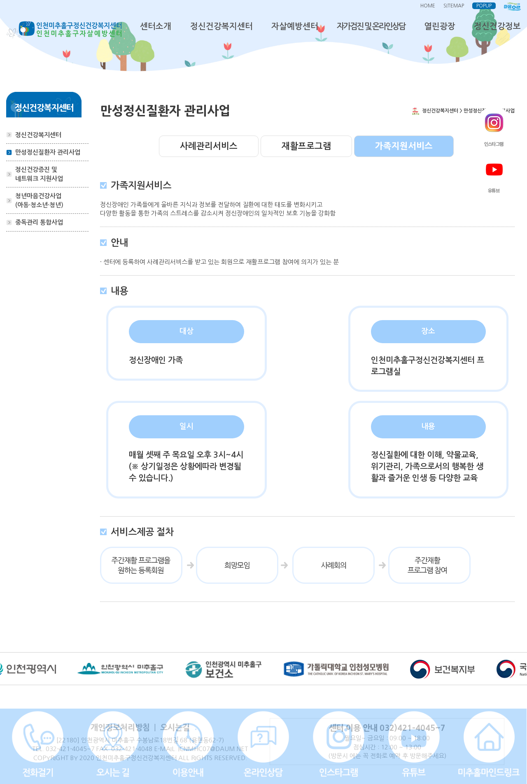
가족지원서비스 (404, 146)
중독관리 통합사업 (39, 222)
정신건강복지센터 (221, 26)
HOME (427, 5)
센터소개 (155, 26)
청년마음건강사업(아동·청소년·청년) (39, 200)
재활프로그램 (306, 146)
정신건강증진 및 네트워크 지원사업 (39, 173)
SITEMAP (453, 5)
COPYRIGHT (50, 758)
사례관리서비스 (209, 146)
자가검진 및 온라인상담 (371, 26)
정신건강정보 (497, 26)
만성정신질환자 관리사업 (47, 152)
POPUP (484, 5)
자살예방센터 (294, 26)
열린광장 (439, 26)
